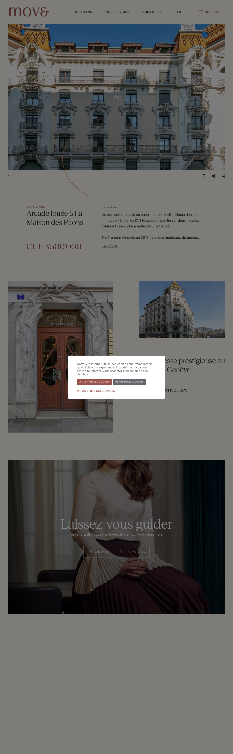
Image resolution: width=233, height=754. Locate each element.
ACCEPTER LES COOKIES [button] (94, 381)
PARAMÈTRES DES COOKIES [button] (96, 391)
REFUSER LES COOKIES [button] (129, 381)
